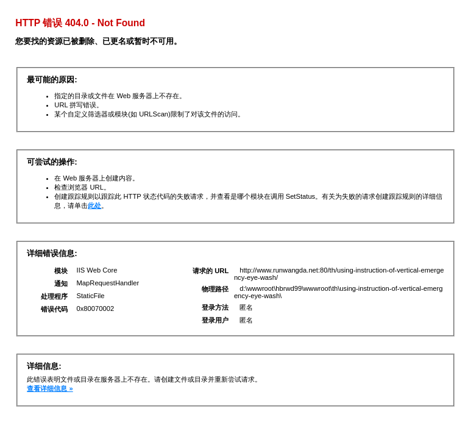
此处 (94, 205)
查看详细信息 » (50, 388)
